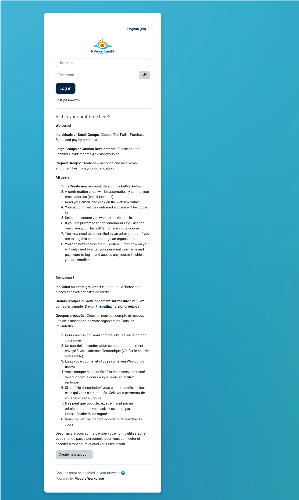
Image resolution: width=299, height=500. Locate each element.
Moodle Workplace (89, 478)
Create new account (74, 454)
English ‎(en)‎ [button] (137, 29)
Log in (65, 88)
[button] (123, 473)
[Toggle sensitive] (144, 75)
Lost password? (68, 100)
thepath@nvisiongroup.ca (117, 306)
